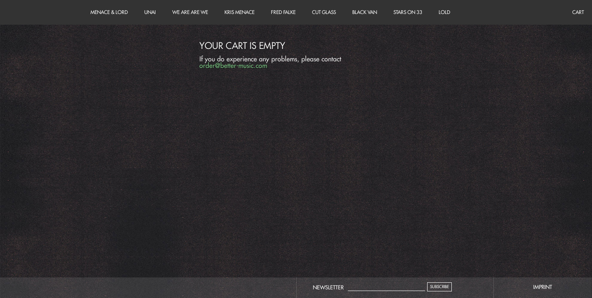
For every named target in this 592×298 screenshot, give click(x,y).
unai (150, 12)
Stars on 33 (407, 12)
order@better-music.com (233, 65)
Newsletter (328, 287)
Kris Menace (239, 12)
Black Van (364, 12)
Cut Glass (324, 12)
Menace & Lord (109, 12)
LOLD (444, 12)
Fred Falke (283, 12)
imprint (542, 287)
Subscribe (439, 286)
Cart (41, 12)
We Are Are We (190, 12)
